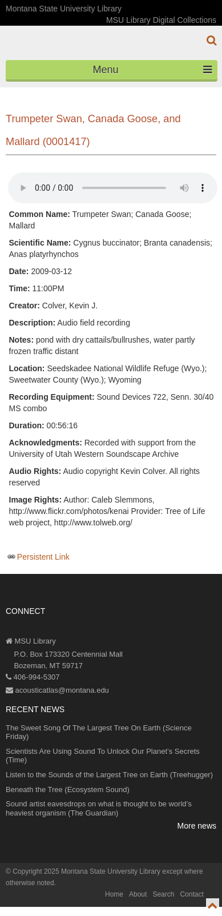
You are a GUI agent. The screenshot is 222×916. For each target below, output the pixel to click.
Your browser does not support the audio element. (112, 187)
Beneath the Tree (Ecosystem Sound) (68, 789)
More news (196, 825)
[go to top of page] (212, 905)
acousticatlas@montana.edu (57, 690)
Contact (191, 894)
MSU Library (31, 641)
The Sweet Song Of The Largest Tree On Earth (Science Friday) (99, 732)
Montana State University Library (64, 8)
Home (114, 894)
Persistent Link (43, 556)
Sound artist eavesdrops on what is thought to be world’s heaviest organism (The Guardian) (99, 808)
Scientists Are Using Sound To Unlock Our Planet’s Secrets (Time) (103, 756)
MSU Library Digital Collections (161, 20)
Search (163, 894)
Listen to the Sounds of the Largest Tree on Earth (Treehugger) (109, 774)
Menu (152, 69)
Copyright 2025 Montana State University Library (86, 871)
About (138, 894)
